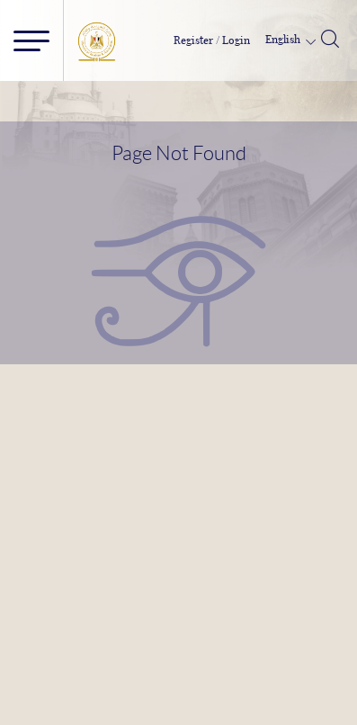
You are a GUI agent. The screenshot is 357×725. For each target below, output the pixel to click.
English (284, 39)
